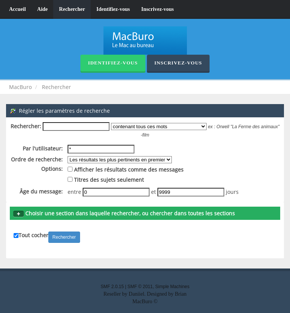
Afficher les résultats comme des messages (126, 169)
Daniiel (136, 294)
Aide (42, 9)
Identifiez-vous (113, 9)
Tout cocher (33, 235)
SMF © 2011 (140, 286)
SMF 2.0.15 (111, 286)
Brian (181, 294)
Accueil (17, 9)
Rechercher (72, 9)
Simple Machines (172, 286)
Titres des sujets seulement (106, 179)
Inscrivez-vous (157, 9)
